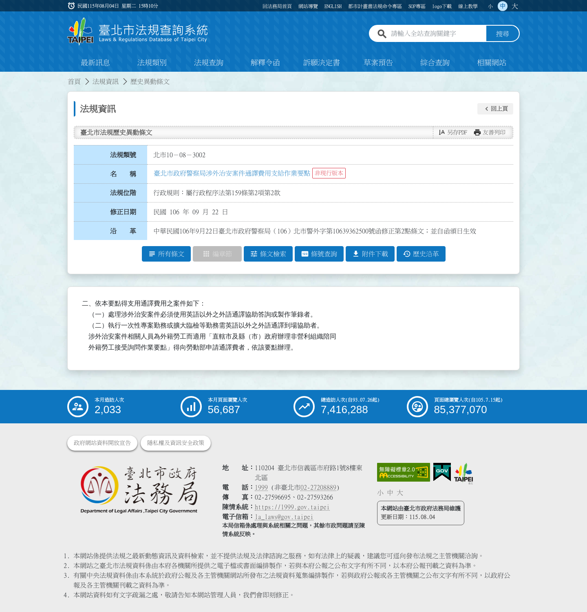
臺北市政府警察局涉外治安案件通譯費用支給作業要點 (232, 173)
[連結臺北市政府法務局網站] (138, 489)
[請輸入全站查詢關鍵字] (437, 34)
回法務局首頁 (277, 6)
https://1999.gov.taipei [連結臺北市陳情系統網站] (292, 507)
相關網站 (491, 62)
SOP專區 (417, 6)
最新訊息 (95, 62)
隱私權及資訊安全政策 (175, 443)
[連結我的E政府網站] (442, 472)
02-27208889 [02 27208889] (318, 487)
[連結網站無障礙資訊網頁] (403, 472)
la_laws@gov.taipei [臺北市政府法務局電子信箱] (284, 516)
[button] (495, 108)
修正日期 (123, 212)
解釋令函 (265, 62)
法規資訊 (106, 81)
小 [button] (490, 6)
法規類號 (123, 155)
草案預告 (378, 62)
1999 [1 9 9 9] (261, 487)
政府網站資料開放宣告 (102, 443)
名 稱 (123, 174)
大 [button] (515, 6)
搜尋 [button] (502, 34)
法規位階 (123, 192)
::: (5, 76)
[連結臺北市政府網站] (463, 473)
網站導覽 (308, 6)
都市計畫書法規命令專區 (375, 6)
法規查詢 (208, 62)
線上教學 (468, 6)
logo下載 (442, 6)
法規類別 (152, 62)
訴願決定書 (321, 62)
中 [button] (502, 6)
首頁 (74, 81)
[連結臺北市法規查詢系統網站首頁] (137, 32)
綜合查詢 (435, 62)
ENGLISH (333, 6)
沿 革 (123, 231)
